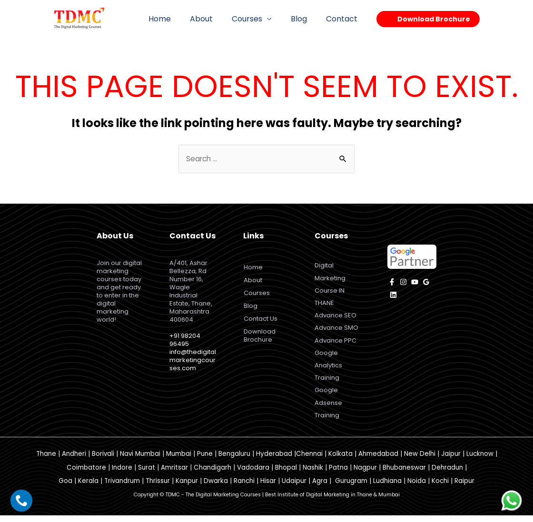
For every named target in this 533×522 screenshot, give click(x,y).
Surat (146, 474)
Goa (65, 487)
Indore (122, 474)
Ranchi (244, 487)
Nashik (313, 474)
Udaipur (294, 487)
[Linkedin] (393, 295)
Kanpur (187, 487)
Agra (319, 487)
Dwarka (216, 487)
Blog (304, 18)
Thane (46, 460)
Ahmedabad (378, 460)
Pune (205, 460)
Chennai (309, 460)
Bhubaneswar (404, 474)
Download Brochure (261, 336)
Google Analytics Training (328, 370)
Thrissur (158, 487)
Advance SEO (335, 318)
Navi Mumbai (140, 460)
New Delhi (419, 460)
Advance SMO (336, 330)
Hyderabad (274, 460)
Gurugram (351, 487)
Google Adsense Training (328, 408)
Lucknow (480, 460)
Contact (343, 18)
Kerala (88, 487)
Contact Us (262, 319)
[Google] (426, 282)
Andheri (74, 460)
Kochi (440, 487)
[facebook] (391, 282)
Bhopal (286, 474)
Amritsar (174, 474)
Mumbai (178, 460)
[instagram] (403, 282)
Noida (416, 487)
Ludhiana (387, 487)
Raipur (464, 487)
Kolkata (340, 460)
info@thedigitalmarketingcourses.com (192, 360)
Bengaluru (234, 460)
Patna (338, 474)
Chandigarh (212, 474)
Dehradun (447, 474)
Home (177, 18)
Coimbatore (86, 474)
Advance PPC (335, 344)
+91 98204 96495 (184, 340)
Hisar (268, 487)
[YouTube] (414, 282)
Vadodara (253, 474)
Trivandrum (122, 487)
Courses (256, 18)
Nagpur (365, 474)
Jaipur (451, 460)
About (214, 18)
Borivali (103, 460)
